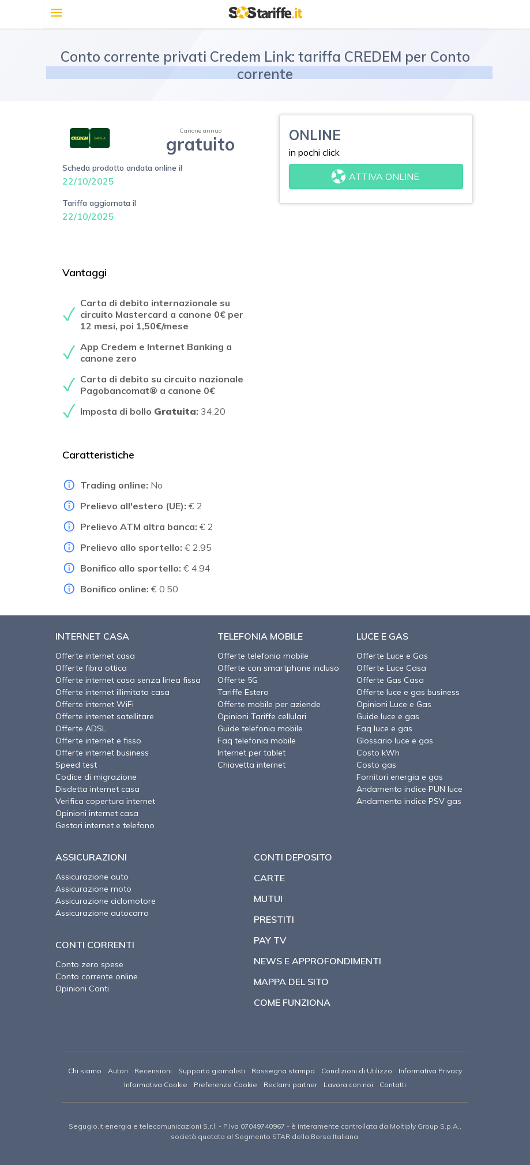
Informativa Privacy (430, 1070)
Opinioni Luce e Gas (393, 704)
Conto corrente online (96, 976)
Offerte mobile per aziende (269, 704)
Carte (269, 878)
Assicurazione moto (93, 889)
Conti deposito (293, 857)
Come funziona (292, 1002)
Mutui (268, 898)
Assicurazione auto (92, 876)
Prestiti (274, 919)
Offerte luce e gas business (408, 692)
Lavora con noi (348, 1084)
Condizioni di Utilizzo (356, 1070)
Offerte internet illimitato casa (112, 692)
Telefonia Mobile (260, 636)
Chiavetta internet (251, 765)
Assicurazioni (91, 857)
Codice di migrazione (96, 777)
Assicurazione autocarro (102, 913)
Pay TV (270, 940)
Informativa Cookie (155, 1084)
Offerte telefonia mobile (263, 656)
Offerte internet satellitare (104, 716)
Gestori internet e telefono (105, 825)
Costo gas (376, 765)
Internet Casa (92, 636)
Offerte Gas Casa (390, 680)
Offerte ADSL (80, 728)
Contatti (392, 1084)
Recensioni (153, 1070)
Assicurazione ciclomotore (105, 901)
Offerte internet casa (95, 656)
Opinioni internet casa (96, 813)
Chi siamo (85, 1070)
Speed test (76, 765)
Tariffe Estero (243, 692)
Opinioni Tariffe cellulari (261, 716)
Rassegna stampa (283, 1070)
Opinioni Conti (82, 988)
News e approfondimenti (317, 961)
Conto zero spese (89, 964)
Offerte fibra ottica (91, 668)
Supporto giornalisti (211, 1070)
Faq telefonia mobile (256, 740)
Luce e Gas (382, 636)
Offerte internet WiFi (94, 704)
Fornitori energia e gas (399, 777)
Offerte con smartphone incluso (278, 668)
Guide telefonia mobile (260, 728)
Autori (118, 1070)
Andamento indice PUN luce (409, 789)
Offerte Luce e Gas (392, 656)
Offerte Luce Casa (391, 668)
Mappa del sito (291, 981)
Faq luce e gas (384, 728)
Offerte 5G (237, 680)
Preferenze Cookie (225, 1084)
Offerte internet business (102, 752)
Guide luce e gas (387, 716)
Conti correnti (94, 944)
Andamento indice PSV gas (408, 801)
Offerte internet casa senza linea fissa (128, 680)
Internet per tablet (251, 752)
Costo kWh (378, 752)
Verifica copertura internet (105, 801)
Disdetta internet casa (97, 789)
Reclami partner (290, 1084)
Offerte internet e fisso (98, 740)
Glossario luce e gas (394, 740)
